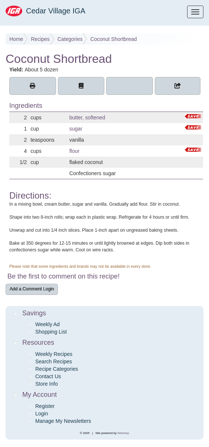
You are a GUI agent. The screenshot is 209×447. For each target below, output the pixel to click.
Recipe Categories (56, 369)
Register (45, 406)
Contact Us (48, 376)
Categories (70, 39)
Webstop (123, 433)
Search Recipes (53, 361)
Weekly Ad (47, 324)
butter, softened (87, 117)
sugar (75, 129)
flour (74, 151)
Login (41, 414)
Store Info (46, 384)
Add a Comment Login (32, 289)
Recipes (40, 39)
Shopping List (51, 332)
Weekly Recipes (53, 354)
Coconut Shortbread (113, 39)
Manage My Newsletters (63, 421)
